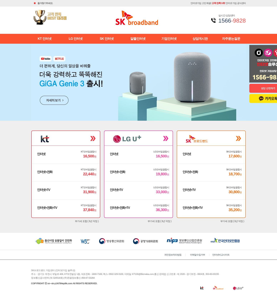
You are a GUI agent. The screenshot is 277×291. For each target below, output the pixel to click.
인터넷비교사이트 (220, 254)
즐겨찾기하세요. (42, 3)
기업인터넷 (169, 38)
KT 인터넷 (44, 38)
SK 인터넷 (107, 38)
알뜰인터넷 (137, 38)
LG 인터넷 (76, 38)
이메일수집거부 (197, 254)
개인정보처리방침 (172, 254)
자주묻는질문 (231, 38)
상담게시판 (200, 38)
